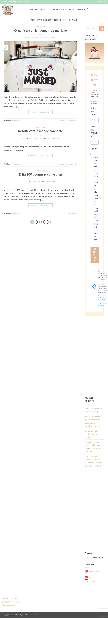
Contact (81, 9)
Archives (88, 553)
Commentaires (71, 214)
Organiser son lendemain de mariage (40, 30)
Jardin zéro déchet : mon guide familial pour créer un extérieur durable (93, 421)
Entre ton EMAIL (94, 111)
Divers (71, 9)
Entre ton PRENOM (94, 131)
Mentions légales (9, 605)
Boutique (34, 9)
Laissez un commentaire (68, 121)
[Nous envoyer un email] (105, 2)
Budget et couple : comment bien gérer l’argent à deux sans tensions (93, 447)
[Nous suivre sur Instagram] (100, 2)
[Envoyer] (101, 28)
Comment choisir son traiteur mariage (94, 410)
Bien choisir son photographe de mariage (91, 434)
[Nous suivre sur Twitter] (102, 2)
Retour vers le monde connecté (40, 131)
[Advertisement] (94, 356)
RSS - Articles (92, 571)
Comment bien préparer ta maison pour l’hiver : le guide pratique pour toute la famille (94, 462)
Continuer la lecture (40, 112)
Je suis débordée (49, 37)
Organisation (59, 9)
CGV (18, 602)
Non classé (40, 27)
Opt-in (93, 149)
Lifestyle (45, 9)
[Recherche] (88, 9)
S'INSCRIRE (94, 255)
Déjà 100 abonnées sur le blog (40, 174)
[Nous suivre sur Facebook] (98, 2)
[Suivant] (49, 222)
